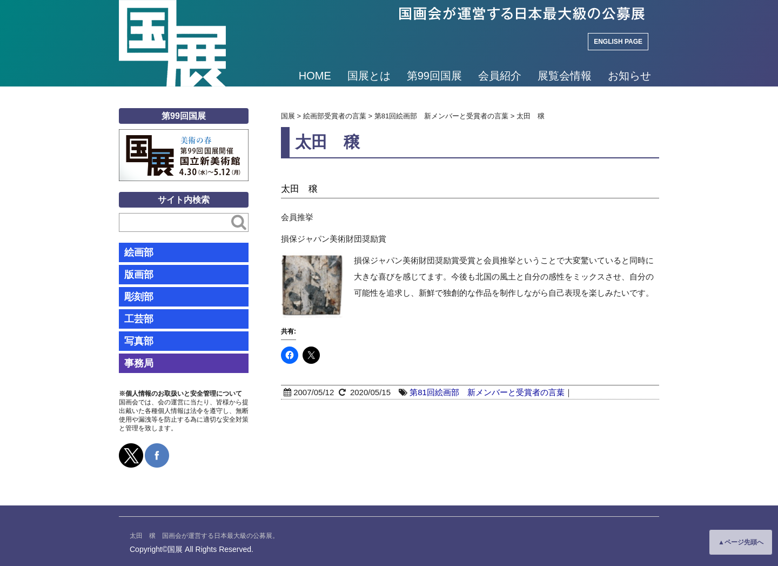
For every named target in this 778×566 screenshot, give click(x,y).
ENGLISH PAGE (618, 41)
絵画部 (138, 252)
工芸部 (138, 319)
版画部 (138, 274)
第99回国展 (434, 76)
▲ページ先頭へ (740, 542)
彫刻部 (138, 296)
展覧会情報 (565, 76)
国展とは (369, 76)
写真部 (138, 341)
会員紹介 (499, 76)
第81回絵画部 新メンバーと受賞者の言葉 (487, 392)
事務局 (138, 363)
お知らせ (629, 76)
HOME (315, 76)
